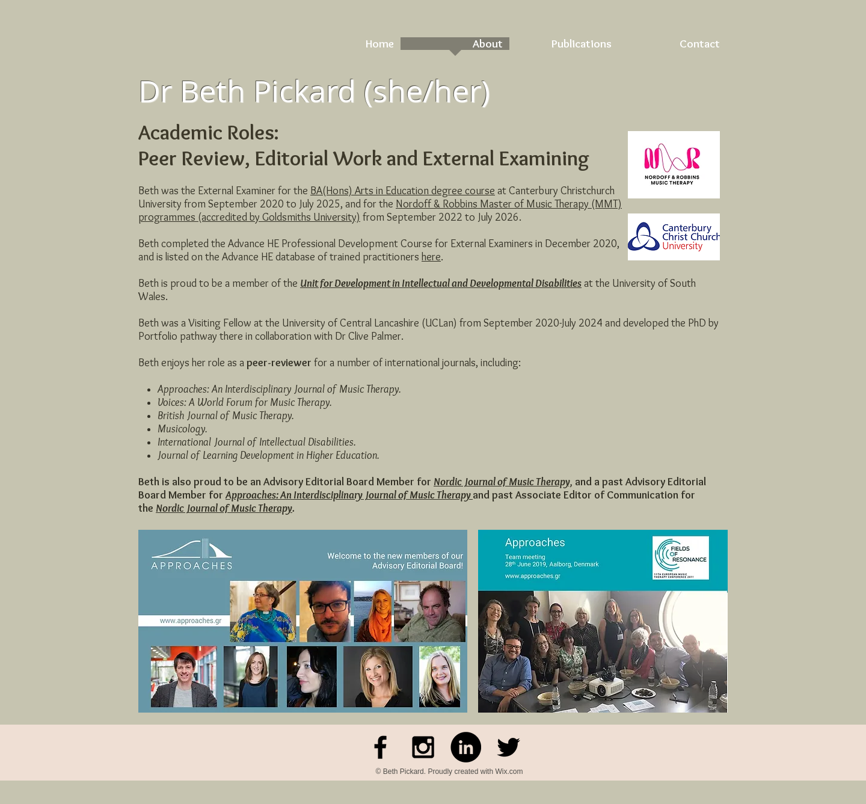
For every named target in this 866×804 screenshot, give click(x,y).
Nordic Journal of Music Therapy (224, 508)
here (431, 256)
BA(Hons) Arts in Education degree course (402, 190)
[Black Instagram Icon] (423, 747)
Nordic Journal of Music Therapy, (503, 481)
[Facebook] (380, 747)
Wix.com (509, 771)
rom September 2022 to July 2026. (443, 217)
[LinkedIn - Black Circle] (465, 747)
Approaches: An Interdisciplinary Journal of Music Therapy (349, 495)
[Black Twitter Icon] (508, 747)
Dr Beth (191, 91)
